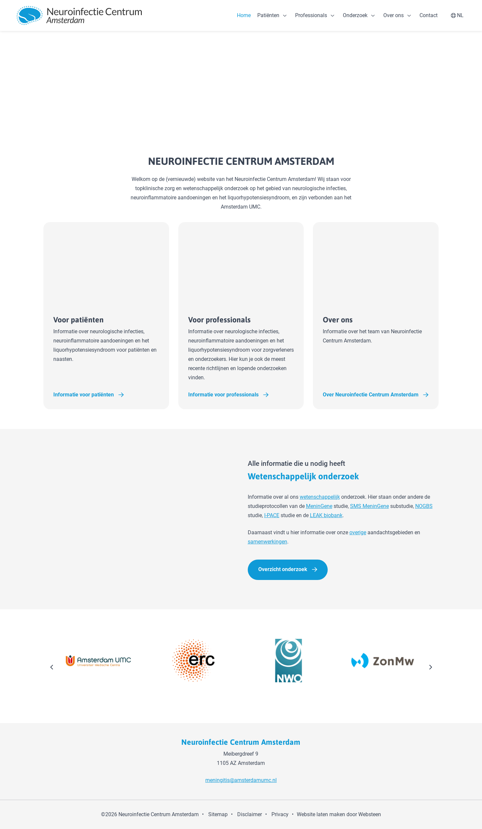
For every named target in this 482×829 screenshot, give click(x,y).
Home (244, 15)
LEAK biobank (326, 516)
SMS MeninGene (369, 506)
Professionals (311, 15)
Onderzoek (355, 15)
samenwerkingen (267, 542)
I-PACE (271, 516)
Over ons (393, 15)
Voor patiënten (96, 319)
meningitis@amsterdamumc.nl (241, 780)
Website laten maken (321, 814)
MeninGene (319, 506)
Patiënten (268, 15)
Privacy (280, 814)
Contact (428, 15)
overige (357, 533)
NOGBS (424, 506)
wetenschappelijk (320, 497)
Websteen (369, 814)
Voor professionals (238, 319)
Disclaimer (249, 814)
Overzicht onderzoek (282, 569)
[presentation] (52, 668)
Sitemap (218, 814)
